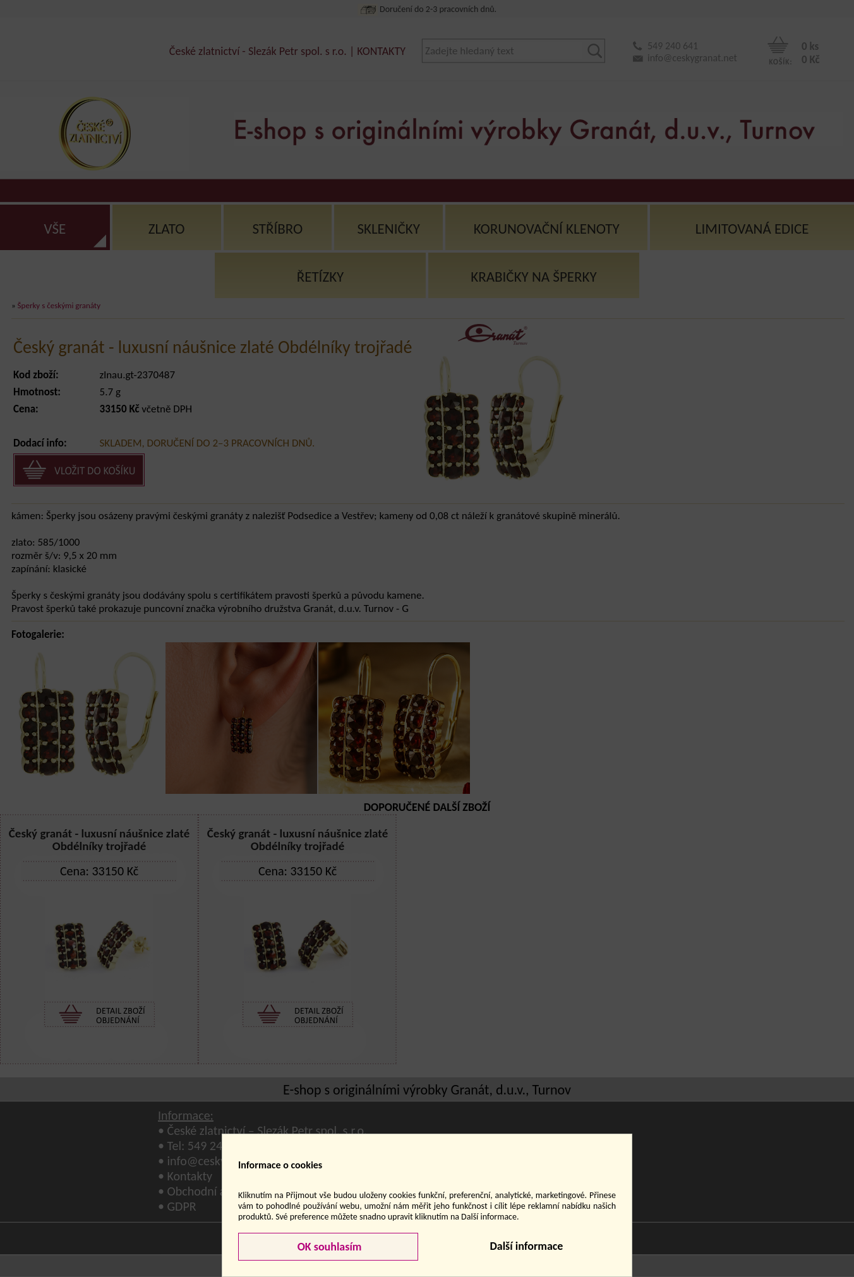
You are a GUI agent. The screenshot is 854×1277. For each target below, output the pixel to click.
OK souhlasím (328, 1247)
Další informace (526, 1246)
